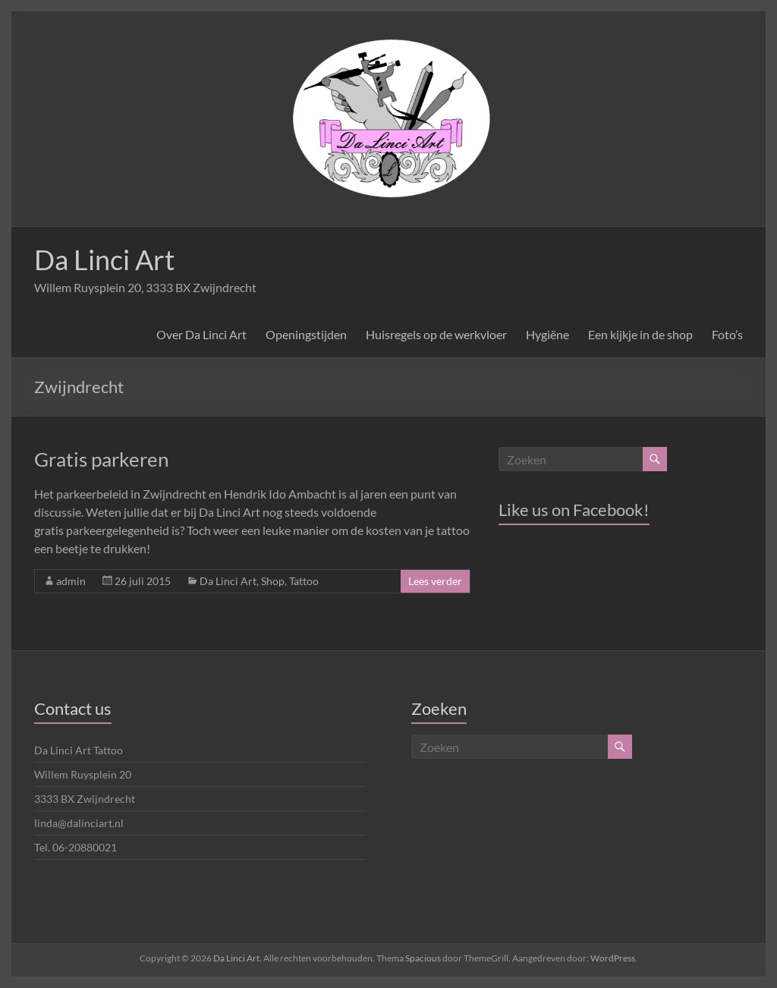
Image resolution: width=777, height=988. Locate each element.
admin (71, 580)
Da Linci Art (104, 259)
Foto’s (727, 334)
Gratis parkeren (101, 459)
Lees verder (435, 580)
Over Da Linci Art (201, 334)
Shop (273, 580)
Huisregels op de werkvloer (436, 334)
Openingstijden (306, 334)
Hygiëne (547, 334)
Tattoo (304, 580)
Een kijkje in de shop (640, 334)
